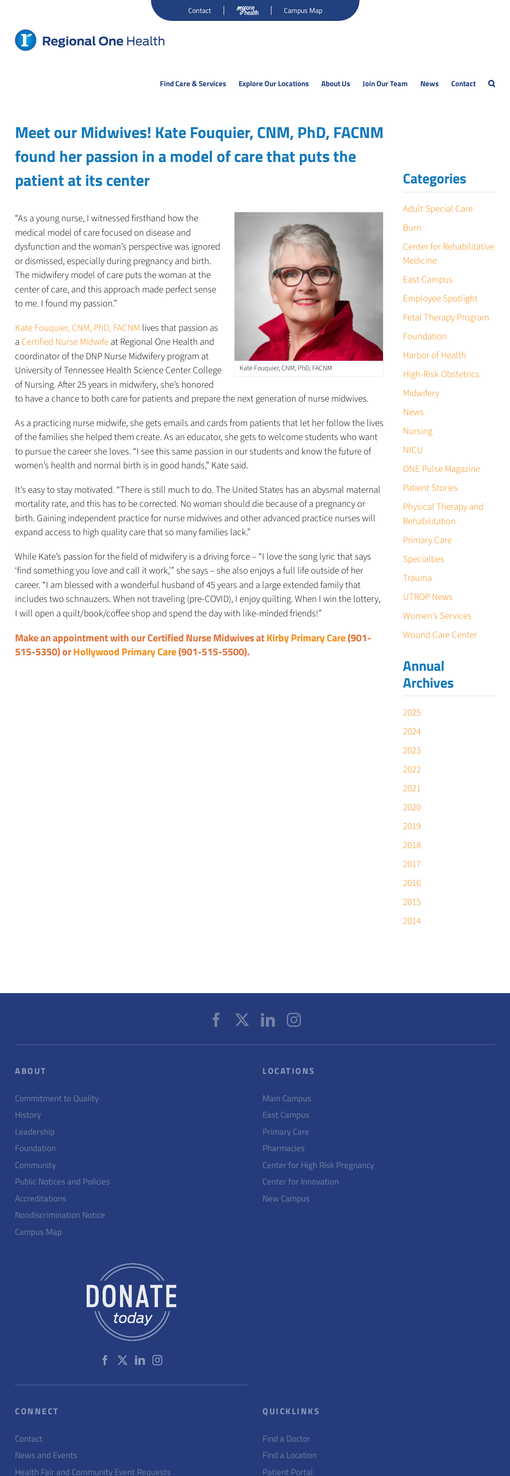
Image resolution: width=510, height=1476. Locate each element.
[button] (491, 84)
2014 (412, 921)
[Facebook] (216, 1020)
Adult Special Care (438, 209)
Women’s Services (437, 616)
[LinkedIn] (268, 1020)
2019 (412, 826)
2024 (412, 731)
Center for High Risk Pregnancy (318, 1165)
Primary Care (427, 540)
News (413, 412)
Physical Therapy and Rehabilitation (443, 514)
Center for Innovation (300, 1182)
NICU (413, 450)
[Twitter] (242, 1020)
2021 (412, 788)
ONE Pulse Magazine (441, 469)
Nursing (417, 431)
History (28, 1115)
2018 (412, 845)
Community (35, 1165)
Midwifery (421, 393)
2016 (412, 883)
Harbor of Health (434, 355)
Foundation (425, 336)
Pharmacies (283, 1148)
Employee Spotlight (440, 298)
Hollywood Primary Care (124, 651)
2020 (412, 807)
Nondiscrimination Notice (60, 1215)
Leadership (35, 1132)
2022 (412, 769)
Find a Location (289, 1455)
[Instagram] (294, 1020)
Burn (412, 228)
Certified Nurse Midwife (65, 342)
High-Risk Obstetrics (441, 374)
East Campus (428, 280)
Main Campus (286, 1098)
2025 (412, 713)
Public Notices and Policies (62, 1182)
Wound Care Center (440, 635)
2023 (412, 750)
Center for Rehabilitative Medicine (448, 254)
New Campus (286, 1198)
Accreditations (40, 1198)
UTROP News (428, 597)
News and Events (46, 1455)
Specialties (423, 559)
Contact (28, 1439)
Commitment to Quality (57, 1098)
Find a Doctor (286, 1439)
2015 (412, 902)
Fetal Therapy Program (446, 317)
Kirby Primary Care (306, 637)
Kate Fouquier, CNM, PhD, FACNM (77, 328)
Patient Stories (430, 488)
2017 (412, 864)
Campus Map (38, 1232)
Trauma (417, 578)
